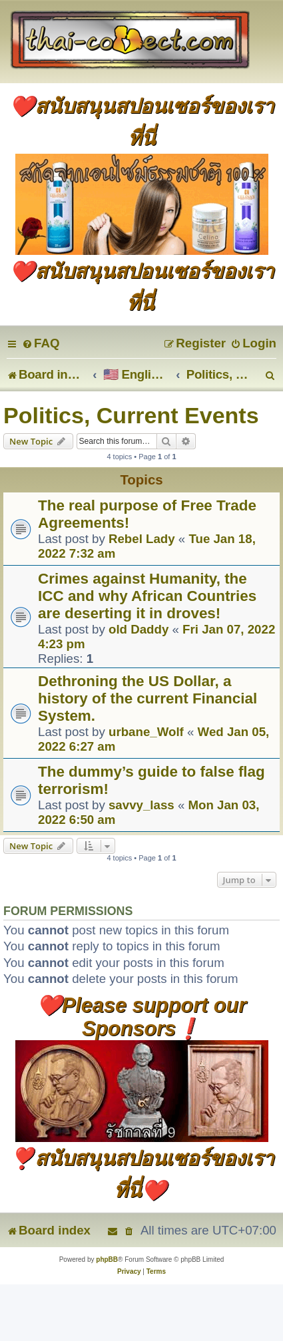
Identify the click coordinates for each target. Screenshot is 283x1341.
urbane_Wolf (146, 732)
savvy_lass (141, 805)
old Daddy (138, 629)
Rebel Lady (142, 539)
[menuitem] (40, 343)
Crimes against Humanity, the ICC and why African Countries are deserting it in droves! (147, 596)
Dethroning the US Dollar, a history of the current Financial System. (147, 698)
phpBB (107, 1259)
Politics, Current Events (131, 415)
